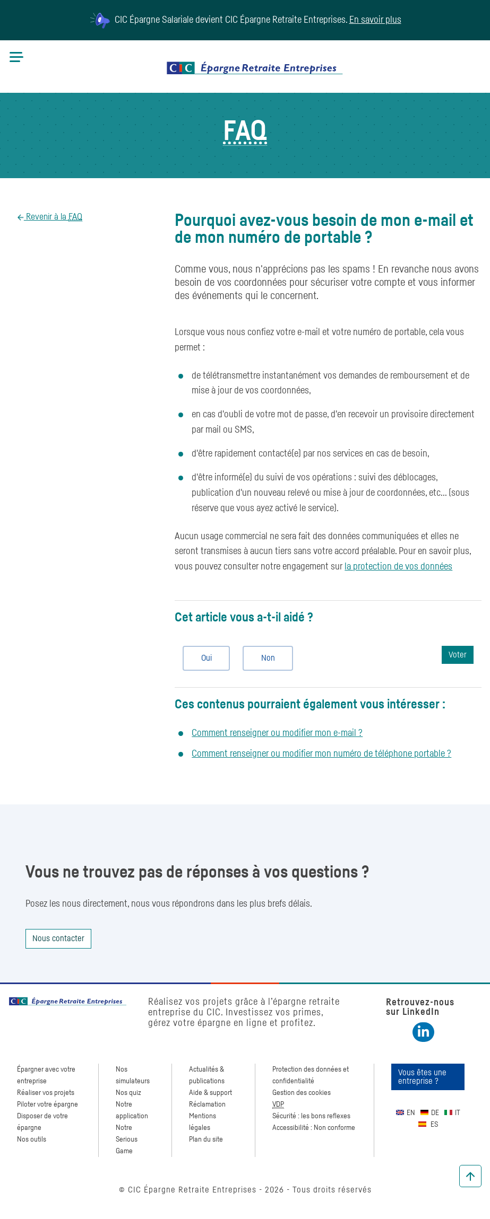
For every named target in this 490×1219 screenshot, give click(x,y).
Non (263, 658)
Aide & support (210, 1093)
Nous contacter (58, 938)
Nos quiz (128, 1093)
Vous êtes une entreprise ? (422, 1076)
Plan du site (206, 1139)
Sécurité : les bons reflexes (311, 1116)
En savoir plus (375, 20)
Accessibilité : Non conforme (313, 1128)
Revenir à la (53, 217)
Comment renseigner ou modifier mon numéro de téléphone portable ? (321, 754)
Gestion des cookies (301, 1093)
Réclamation (207, 1104)
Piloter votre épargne (47, 1104)
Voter (458, 655)
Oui (202, 658)
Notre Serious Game (126, 1139)
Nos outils (31, 1139)
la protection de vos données (398, 567)
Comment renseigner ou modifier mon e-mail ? (277, 733)
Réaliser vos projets (45, 1093)
